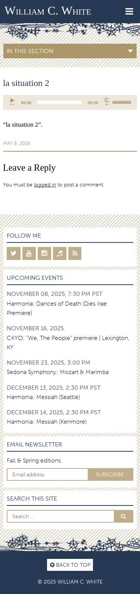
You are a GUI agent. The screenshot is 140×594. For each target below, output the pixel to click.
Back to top (70, 564)
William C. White (47, 10)
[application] (70, 102)
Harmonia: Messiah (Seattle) (43, 396)
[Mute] (106, 101)
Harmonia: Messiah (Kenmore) (47, 421)
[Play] (12, 101)
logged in (45, 184)
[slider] (59, 102)
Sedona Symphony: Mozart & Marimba (58, 371)
